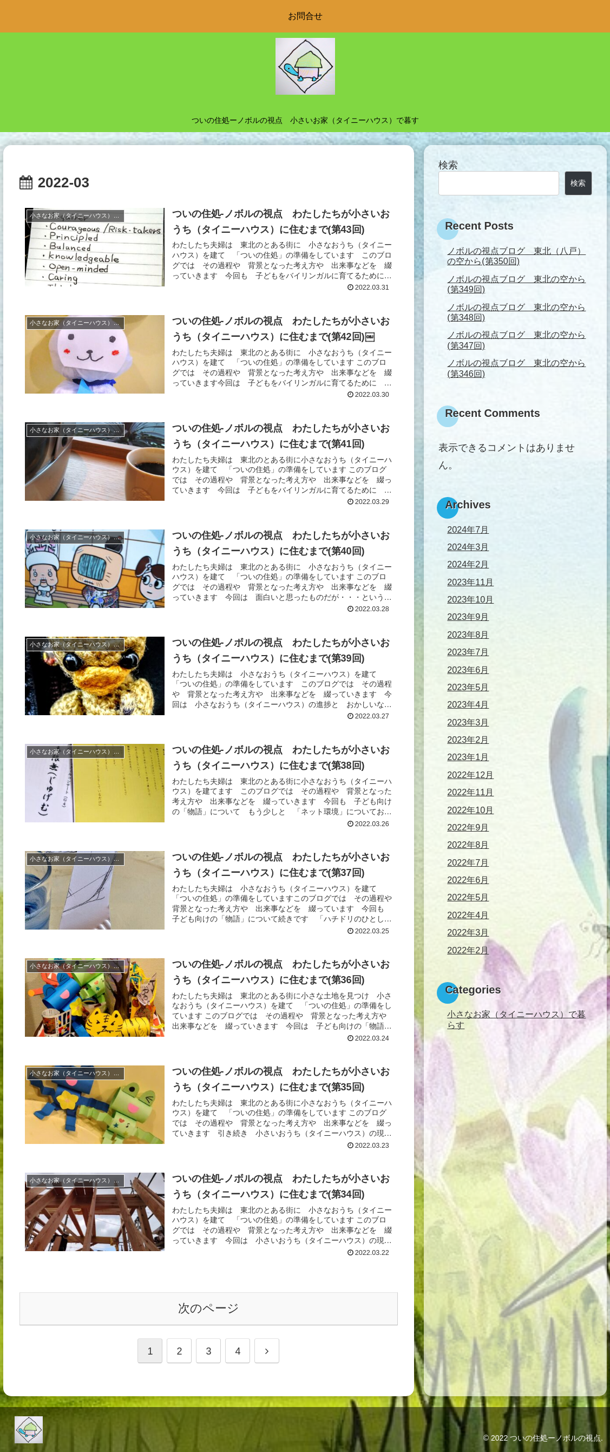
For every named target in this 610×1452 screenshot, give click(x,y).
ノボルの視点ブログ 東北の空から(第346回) (516, 368)
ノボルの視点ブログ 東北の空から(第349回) (516, 284)
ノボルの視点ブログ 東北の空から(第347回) (516, 340)
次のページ (208, 1308)
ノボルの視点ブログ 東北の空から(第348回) (516, 312)
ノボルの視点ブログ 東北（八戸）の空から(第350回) (516, 256)
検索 (448, 165)
